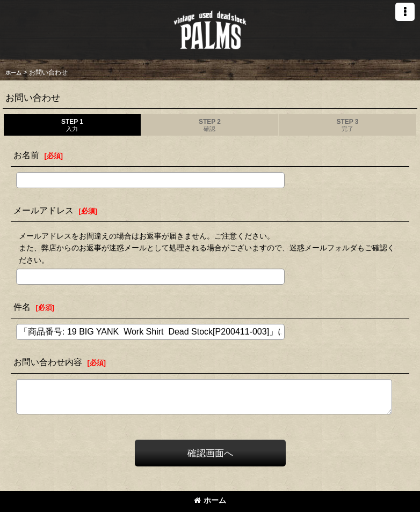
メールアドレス (43, 210)
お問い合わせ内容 (47, 362)
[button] (405, 12)
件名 (22, 306)
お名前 (26, 155)
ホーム (210, 500)
